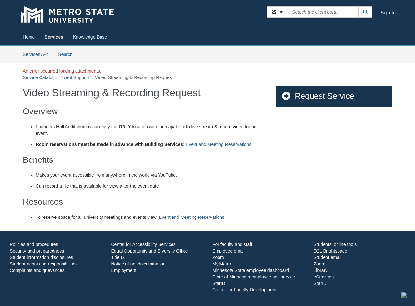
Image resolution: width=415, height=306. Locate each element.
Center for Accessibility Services (143, 244)
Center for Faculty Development (244, 289)
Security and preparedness (37, 250)
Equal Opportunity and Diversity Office (149, 250)
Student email (328, 257)
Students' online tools (335, 244)
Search (67, 54)
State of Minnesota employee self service (253, 276)
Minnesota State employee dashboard (250, 270)
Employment (123, 270)
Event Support (75, 77)
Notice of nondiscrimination (138, 263)
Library (321, 270)
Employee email (228, 250)
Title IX (118, 257)
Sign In (388, 12)
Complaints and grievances (37, 270)
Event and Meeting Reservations (218, 144)
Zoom (218, 257)
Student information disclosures (41, 257)
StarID (218, 283)
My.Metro (221, 263)
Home (29, 37)
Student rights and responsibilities (43, 263)
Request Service (317, 95)
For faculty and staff (232, 244)
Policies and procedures (34, 244)
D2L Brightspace (330, 250)
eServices (324, 276)
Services (53, 37)
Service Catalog (39, 77)
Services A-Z (35, 54)
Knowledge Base (90, 37)
